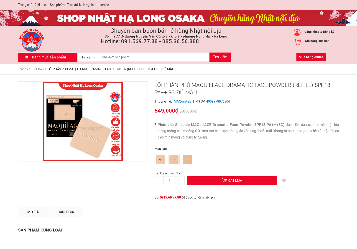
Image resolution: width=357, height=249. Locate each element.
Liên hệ (104, 5)
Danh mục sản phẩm (49, 57)
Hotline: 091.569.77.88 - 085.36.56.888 (150, 41)
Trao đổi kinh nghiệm (82, 5)
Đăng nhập (311, 31)
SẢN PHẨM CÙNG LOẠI (40, 230)
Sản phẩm (57, 5)
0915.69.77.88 (170, 197)
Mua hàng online (311, 57)
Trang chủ (25, 5)
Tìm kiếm (220, 57)
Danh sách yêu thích (169, 173)
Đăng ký (328, 31)
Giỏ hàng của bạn (317, 41)
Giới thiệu (41, 5)
